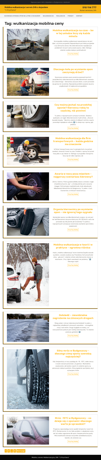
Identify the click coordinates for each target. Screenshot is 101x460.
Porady (71, 16)
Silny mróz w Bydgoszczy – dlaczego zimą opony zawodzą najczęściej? (73, 353)
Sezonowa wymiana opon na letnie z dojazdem (22, 16)
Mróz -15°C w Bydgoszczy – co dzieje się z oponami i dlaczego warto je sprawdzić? (73, 421)
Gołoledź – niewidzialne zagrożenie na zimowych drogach (73, 317)
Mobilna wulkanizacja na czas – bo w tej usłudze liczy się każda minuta (73, 33)
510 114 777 (88, 8)
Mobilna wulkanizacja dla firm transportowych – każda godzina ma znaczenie (73, 141)
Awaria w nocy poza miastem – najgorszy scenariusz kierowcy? (73, 175)
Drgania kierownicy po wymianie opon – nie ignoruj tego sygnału (73, 211)
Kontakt (79, 16)
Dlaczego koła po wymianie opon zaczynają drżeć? (73, 71)
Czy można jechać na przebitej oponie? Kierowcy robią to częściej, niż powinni (73, 107)
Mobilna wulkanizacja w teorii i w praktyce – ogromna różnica (73, 246)
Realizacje (60, 16)
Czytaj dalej (73, 54)
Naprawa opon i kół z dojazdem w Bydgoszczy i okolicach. (50, 2)
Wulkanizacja (48, 16)
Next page (21, 451)
